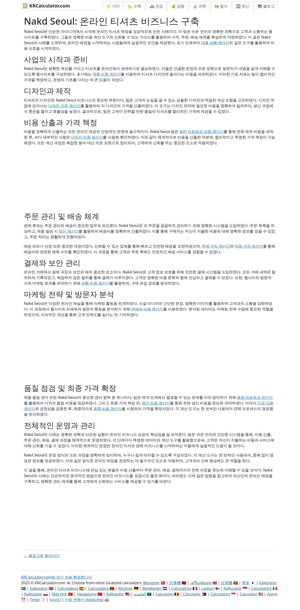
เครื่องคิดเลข (200, 582)
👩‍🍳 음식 (221, 6)
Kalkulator (39, 588)
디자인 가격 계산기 (64, 105)
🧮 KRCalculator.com (46, 6)
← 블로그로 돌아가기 (42, 555)
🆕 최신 (242, 6)
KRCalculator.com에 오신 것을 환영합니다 (56, 577)
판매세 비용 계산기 (147, 309)
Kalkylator (268, 582)
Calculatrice (181, 588)
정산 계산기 (69, 231)
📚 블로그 (266, 6)
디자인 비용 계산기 (87, 137)
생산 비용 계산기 (156, 403)
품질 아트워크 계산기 (255, 397)
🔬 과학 (199, 6)
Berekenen (151, 588)
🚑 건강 (156, 6)
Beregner (151, 582)
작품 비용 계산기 (107, 74)
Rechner (125, 588)
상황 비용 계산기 (95, 283)
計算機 (175, 582)
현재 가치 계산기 (216, 246)
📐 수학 (134, 6)
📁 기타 (113, 6)
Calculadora (67, 588)
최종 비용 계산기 (108, 408)
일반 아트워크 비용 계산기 (201, 131)
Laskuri (207, 588)
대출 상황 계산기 (215, 42)
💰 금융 (177, 6)
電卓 (245, 582)
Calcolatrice (261, 588)
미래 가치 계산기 (249, 246)
